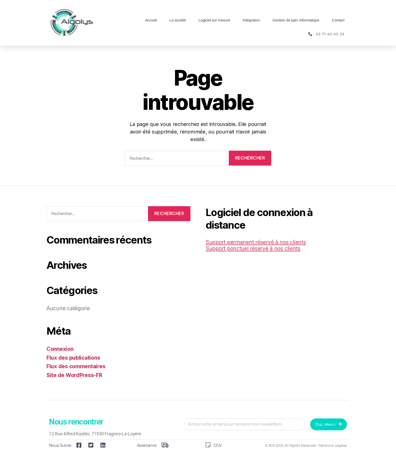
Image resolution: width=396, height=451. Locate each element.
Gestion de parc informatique (296, 20)
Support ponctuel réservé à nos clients (253, 248)
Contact (338, 20)
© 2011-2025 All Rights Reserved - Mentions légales (306, 445)
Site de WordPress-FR (74, 375)
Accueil (151, 20)
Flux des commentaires (75, 366)
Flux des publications (73, 358)
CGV (217, 445)
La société (177, 20)
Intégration (251, 20)
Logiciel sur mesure (214, 20)
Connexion (59, 349)
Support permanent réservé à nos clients (256, 242)
